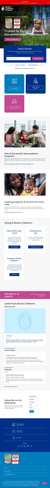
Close (45, 483)
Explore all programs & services (12, 212)
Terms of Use (35, 485)
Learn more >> (35, 3)
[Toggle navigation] (46, 8)
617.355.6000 (18, 437)
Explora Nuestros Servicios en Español (37, 295)
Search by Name (9, 55)
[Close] (48, 2)
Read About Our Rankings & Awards (24, 68)
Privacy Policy (25, 485)
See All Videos (8, 367)
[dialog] (25, 483)
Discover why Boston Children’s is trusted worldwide (18, 164)
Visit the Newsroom (9, 348)
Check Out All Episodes (10, 386)
